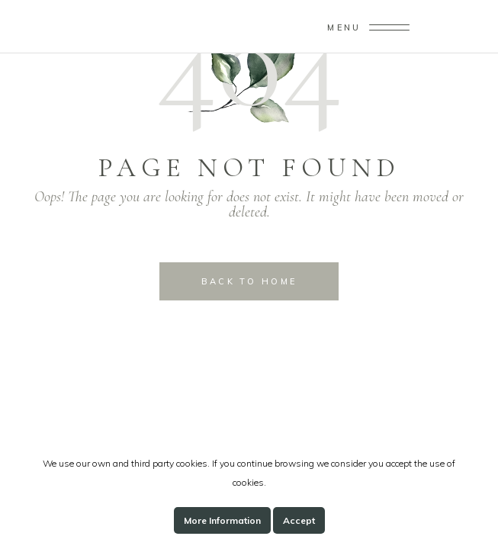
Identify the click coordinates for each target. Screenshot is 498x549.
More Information (222, 520)
